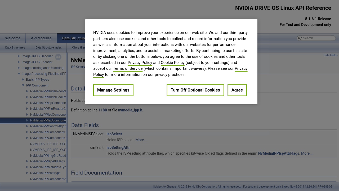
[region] (171, 61)
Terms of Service (127, 68)
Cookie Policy (173, 62)
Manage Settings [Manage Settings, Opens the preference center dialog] (113, 90)
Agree (237, 90)
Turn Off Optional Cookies (195, 90)
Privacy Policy (140, 62)
